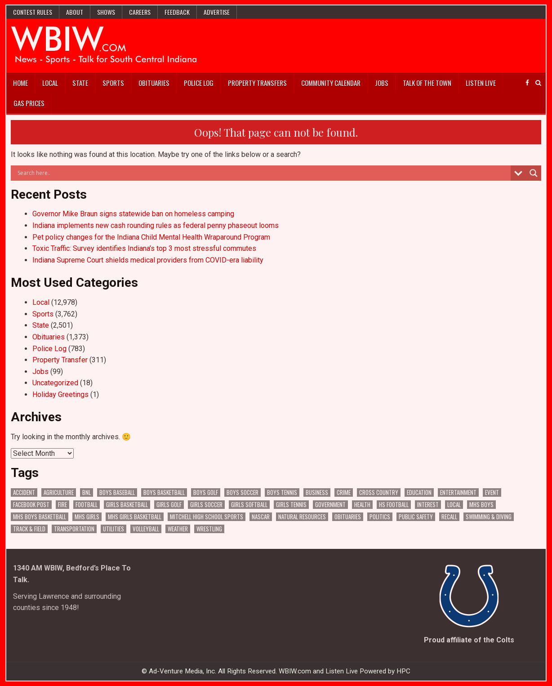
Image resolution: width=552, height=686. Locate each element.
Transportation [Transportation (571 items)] (74, 529)
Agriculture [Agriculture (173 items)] (59, 492)
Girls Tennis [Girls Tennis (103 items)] (291, 504)
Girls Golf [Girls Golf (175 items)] (169, 504)
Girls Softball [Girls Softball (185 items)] (249, 504)
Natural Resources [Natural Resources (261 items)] (302, 516)
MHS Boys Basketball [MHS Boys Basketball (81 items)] (39, 516)
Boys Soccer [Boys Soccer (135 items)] (242, 492)
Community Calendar (331, 83)
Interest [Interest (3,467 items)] (428, 504)
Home (20, 83)
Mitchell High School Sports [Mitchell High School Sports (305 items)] (206, 516)
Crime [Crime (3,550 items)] (344, 492)
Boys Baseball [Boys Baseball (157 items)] (117, 492)
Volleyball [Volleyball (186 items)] (146, 529)
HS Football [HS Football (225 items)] (394, 504)
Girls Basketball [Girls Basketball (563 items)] (127, 504)
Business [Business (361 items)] (317, 492)
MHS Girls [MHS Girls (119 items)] (87, 516)
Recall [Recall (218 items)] (449, 516)
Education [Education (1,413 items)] (419, 492)
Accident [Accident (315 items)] (24, 492)
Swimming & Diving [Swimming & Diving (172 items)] (489, 516)
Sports (113, 83)
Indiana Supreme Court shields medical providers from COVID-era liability (147, 260)
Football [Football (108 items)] (87, 504)
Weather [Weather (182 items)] (178, 529)
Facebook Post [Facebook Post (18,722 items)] (31, 504)
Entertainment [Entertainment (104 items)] (458, 492)
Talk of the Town (427, 83)
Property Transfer (60, 360)
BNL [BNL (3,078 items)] (86, 492)
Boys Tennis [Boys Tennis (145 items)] (282, 492)
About (74, 12)
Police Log (199, 83)
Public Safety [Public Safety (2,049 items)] (416, 516)
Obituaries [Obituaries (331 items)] (347, 516)
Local (50, 83)
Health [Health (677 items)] (362, 504)
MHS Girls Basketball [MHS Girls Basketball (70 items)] (134, 516)
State (80, 83)
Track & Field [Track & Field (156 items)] (29, 529)
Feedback (177, 12)
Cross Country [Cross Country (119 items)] (378, 492)
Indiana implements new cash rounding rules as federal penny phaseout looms (155, 225)
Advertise (217, 12)
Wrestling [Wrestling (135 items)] (209, 529)
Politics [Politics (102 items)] (379, 516)
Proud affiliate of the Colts (469, 640)
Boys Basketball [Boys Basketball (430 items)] (164, 492)
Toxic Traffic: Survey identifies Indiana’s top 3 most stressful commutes (144, 248)
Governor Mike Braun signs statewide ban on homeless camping (133, 213)
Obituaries (153, 83)
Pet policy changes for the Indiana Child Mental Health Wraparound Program (151, 237)
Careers (140, 12)
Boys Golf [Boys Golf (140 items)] (205, 492)
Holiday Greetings (60, 394)
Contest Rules (32, 12)
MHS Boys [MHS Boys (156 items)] (481, 504)
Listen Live (481, 83)
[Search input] (263, 173)
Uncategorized (55, 383)
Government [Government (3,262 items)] (330, 504)
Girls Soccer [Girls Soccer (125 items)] (206, 504)
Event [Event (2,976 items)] (492, 492)
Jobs (381, 83)
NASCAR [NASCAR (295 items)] (261, 516)
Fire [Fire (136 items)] (62, 504)
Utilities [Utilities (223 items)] (113, 529)
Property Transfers (257, 83)
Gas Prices (29, 103)
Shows (106, 12)
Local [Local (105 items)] (454, 504)
